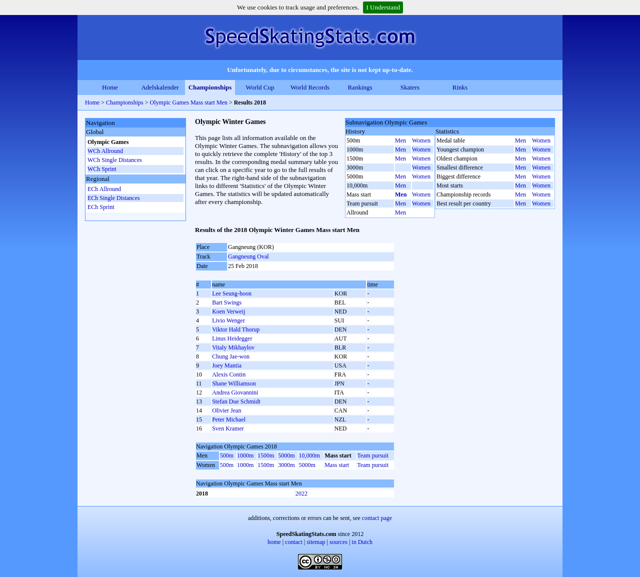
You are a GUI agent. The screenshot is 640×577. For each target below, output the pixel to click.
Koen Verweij (228, 311)
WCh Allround (105, 151)
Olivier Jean (226, 410)
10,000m (309, 455)
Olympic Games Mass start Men (189, 102)
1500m (266, 455)
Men (400, 140)
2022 (302, 493)
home (274, 542)
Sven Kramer (228, 428)
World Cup (260, 87)
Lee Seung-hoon (232, 293)
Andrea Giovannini (235, 392)
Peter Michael (229, 419)
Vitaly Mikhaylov (233, 347)
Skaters (410, 87)
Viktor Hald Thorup (236, 329)
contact (293, 542)
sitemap (315, 542)
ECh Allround (104, 189)
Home (110, 87)
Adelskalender (159, 87)
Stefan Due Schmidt (236, 401)
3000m (286, 465)
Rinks (460, 87)
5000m (286, 455)
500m (227, 455)
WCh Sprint (102, 169)
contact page (377, 518)
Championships (210, 87)
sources (339, 542)
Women (421, 140)
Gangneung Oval (248, 256)
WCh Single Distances (115, 160)
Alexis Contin (229, 374)
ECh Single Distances (114, 198)
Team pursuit (372, 455)
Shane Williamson (234, 383)
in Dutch (362, 542)
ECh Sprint (101, 207)
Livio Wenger (228, 320)
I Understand (383, 7)
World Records (310, 87)
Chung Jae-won (231, 356)
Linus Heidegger (232, 338)
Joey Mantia (227, 365)
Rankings (360, 87)
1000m (245, 455)
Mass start (336, 465)
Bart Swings (227, 302)
